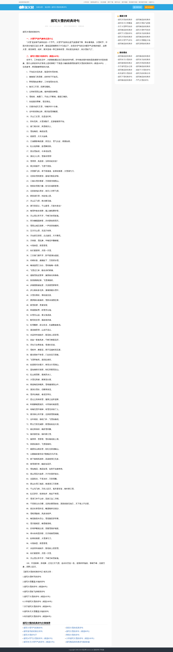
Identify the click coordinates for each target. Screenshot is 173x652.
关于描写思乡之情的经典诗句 (124, 66)
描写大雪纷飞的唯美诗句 (34, 592)
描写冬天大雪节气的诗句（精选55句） (40, 642)
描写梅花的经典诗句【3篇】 (124, 30)
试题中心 (151, 2)
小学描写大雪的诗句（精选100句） (38, 601)
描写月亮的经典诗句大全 (124, 20)
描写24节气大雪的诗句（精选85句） (39, 638)
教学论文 (117, 2)
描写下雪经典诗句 (125, 77)
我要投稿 (138, 7)
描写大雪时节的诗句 (32, 577)
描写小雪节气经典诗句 (33, 628)
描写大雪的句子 (30, 635)
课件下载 (110, 2)
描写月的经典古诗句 (142, 73)
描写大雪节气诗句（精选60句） (124, 40)
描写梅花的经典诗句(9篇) (124, 44)
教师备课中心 (95, 2)
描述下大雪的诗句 (143, 70)
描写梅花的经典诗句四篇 (142, 37)
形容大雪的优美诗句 (74, 628)
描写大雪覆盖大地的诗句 (34, 582)
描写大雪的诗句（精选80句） (36, 587)
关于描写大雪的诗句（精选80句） (38, 606)
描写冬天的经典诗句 (142, 60)
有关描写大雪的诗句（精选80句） (38, 616)
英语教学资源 (133, 2)
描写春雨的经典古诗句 (124, 63)
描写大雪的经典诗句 (59, 7)
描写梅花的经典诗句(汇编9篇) (142, 66)
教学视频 (124, 2)
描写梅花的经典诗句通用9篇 (124, 70)
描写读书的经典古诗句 (33, 631)
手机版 (102, 650)
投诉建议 (150, 7)
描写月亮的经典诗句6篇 (124, 37)
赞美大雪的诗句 (72, 635)
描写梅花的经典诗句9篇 (142, 20)
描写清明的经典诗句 (142, 44)
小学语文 (86, 2)
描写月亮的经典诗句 (142, 63)
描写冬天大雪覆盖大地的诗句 (36, 611)
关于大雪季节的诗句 (124, 27)
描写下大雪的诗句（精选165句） (37, 597)
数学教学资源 (143, 2)
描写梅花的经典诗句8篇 (124, 56)
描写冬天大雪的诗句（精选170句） (124, 60)
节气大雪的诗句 (142, 80)
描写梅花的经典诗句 (142, 77)
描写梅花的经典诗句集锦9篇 (78, 642)
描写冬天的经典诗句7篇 (142, 33)
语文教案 (103, 2)
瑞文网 (47, 7)
